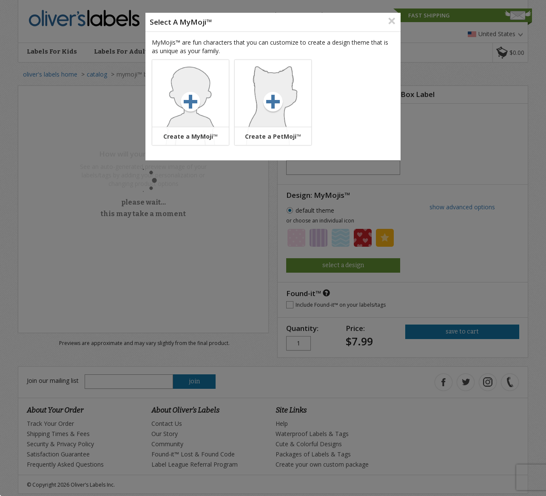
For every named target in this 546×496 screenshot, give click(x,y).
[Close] (391, 20)
